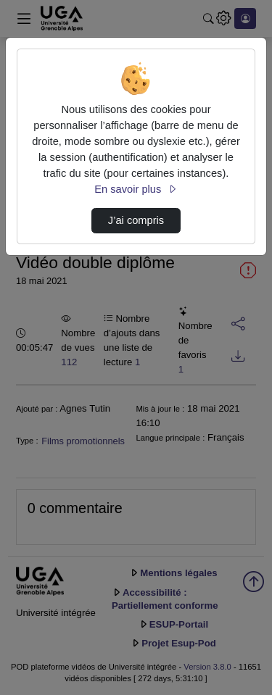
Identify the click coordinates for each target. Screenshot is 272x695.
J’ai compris (136, 220)
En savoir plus (135, 189)
